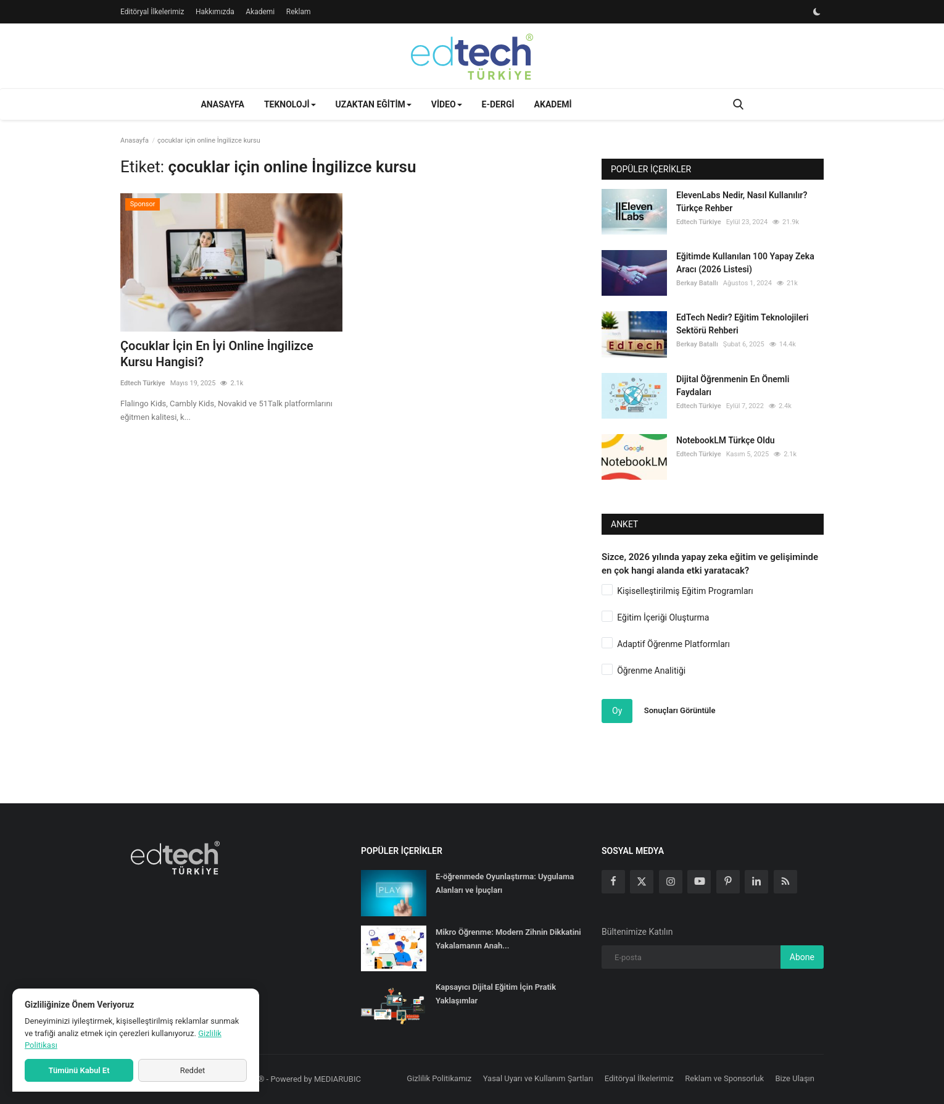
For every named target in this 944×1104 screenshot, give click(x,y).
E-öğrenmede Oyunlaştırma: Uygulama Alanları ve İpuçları (505, 883)
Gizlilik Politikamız (439, 1078)
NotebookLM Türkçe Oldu (725, 440)
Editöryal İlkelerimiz (152, 11)
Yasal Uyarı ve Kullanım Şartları (538, 1078)
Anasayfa (222, 104)
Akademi (260, 11)
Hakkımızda (215, 11)
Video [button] (446, 104)
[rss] (785, 881)
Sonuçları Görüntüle (680, 710)
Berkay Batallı (697, 283)
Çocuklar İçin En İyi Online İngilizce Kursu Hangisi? (216, 353)
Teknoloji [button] (290, 104)
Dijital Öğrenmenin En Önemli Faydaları (732, 385)
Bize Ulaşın (795, 1078)
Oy (617, 711)
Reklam (298, 11)
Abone (802, 957)
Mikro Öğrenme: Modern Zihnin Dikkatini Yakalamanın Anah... (508, 938)
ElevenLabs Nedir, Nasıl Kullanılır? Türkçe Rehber (741, 201)
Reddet (192, 1070)
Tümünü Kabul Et (78, 1070)
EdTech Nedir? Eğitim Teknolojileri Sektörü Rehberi (742, 323)
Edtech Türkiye (142, 383)
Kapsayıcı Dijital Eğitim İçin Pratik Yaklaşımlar (496, 993)
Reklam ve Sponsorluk (724, 1078)
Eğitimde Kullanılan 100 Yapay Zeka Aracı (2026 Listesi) (745, 262)
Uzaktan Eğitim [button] (374, 104)
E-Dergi (498, 104)
